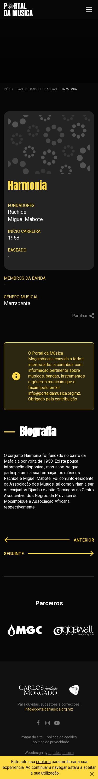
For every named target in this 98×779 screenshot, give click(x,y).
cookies (43, 761)
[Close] (92, 773)
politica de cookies (62, 737)
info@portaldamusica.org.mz (54, 393)
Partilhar (83, 315)
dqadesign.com (61, 753)
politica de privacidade (51, 742)
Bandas (50, 89)
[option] (24, 630)
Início (8, 89)
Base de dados (29, 89)
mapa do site (32, 737)
